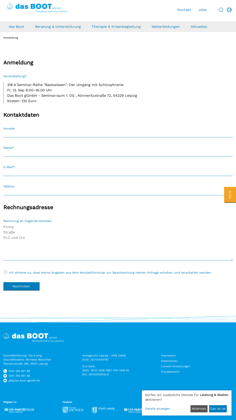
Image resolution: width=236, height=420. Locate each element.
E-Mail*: (9, 167)
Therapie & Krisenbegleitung (116, 26)
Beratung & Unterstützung (58, 26)
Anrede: (9, 128)
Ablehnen (199, 408)
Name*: (9, 148)
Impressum (168, 355)
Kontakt (184, 10)
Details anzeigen (157, 408)
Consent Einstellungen (175, 366)
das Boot (16, 26)
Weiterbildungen (166, 26)
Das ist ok (217, 408)
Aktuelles (199, 26)
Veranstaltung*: (15, 76)
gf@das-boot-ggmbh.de (24, 380)
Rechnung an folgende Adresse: (27, 221)
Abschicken (21, 286)
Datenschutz (169, 361)
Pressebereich (170, 371)
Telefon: (9, 186)
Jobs (202, 10)
